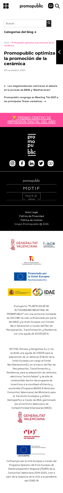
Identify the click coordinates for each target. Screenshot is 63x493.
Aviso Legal (31, 212)
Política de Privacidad (31, 216)
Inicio (6, 42)
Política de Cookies (31, 220)
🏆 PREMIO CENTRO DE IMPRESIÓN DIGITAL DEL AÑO (31, 120)
